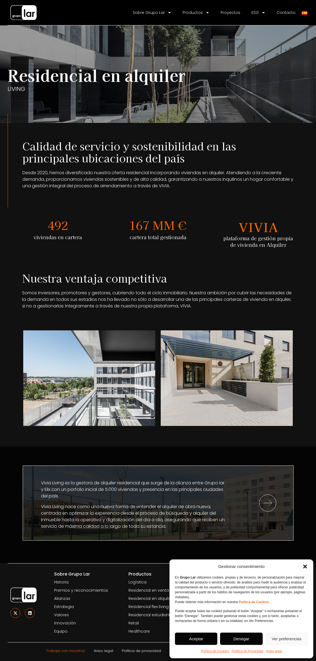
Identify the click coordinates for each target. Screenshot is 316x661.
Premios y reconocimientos (81, 590)
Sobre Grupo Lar (152, 12)
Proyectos (230, 12)
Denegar (241, 638)
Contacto (286, 12)
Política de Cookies (215, 651)
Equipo (61, 631)
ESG (258, 12)
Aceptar (196, 638)
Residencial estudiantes (151, 615)
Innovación (65, 623)
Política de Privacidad (247, 651)
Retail (133, 623)
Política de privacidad (141, 650)
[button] (305, 566)
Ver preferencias (287, 638)
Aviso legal (274, 651)
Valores (61, 615)
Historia (61, 582)
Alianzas (62, 598)
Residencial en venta (148, 590)
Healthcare (139, 631)
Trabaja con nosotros (65, 650)
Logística (137, 582)
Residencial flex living (148, 606)
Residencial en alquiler (150, 598)
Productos (196, 12)
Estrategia (64, 606)
